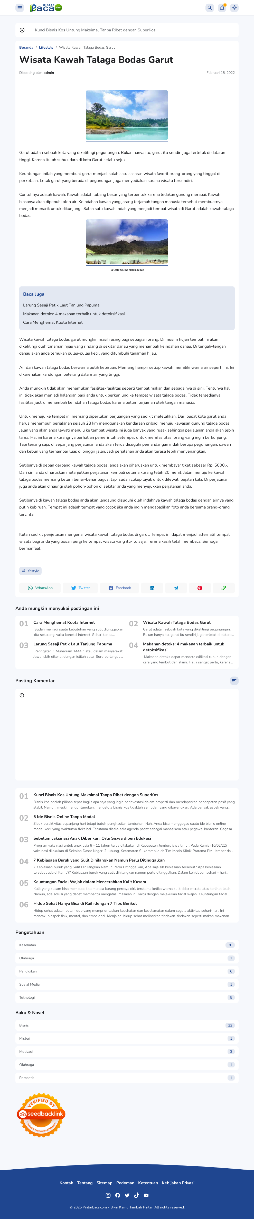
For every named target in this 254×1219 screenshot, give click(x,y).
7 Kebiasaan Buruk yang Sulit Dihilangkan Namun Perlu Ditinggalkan (99, 860)
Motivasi (127, 1051)
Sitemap (104, 1183)
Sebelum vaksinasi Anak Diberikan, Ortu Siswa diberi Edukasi (92, 838)
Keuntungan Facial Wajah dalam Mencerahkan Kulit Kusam (89, 882)
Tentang (85, 1183)
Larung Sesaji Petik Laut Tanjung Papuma (61, 305)
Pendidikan (127, 971)
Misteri (127, 1038)
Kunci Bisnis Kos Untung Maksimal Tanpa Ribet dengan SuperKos (95, 30)
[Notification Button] (222, 8)
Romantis (127, 1078)
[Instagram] (108, 1195)
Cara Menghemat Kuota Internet (53, 322)
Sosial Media (127, 984)
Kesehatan (127, 945)
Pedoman (125, 1183)
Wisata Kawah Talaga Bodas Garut (177, 622)
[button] (40, 588)
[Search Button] (209, 8)
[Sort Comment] (234, 681)
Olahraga (127, 958)
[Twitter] (127, 1195)
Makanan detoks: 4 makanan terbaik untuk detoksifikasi (74, 314)
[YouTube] (146, 1195)
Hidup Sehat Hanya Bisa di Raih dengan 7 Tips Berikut (85, 903)
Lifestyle (30, 570)
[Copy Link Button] (224, 588)
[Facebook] (117, 1195)
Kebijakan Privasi (178, 1183)
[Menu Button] (19, 8)
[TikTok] (136, 1195)
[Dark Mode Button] (234, 8)
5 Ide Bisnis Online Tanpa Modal (64, 817)
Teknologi (127, 997)
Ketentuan (148, 1183)
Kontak (66, 1183)
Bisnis (127, 1025)
